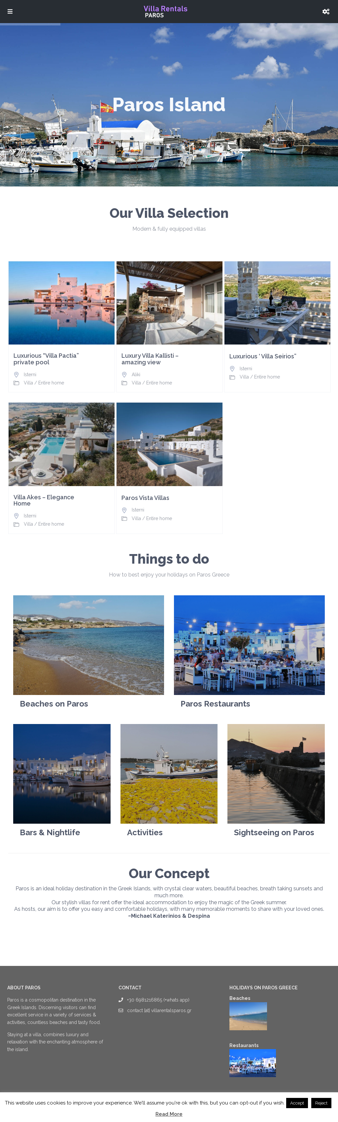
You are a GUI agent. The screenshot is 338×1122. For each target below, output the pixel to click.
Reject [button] (321, 1103)
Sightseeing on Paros (274, 832)
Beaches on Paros (54, 704)
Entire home (51, 382)
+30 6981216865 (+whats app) (158, 1000)
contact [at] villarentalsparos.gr (159, 1010)
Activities (145, 832)
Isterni (30, 374)
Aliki (136, 374)
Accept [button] (297, 1103)
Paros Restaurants (215, 704)
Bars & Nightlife (50, 832)
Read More (169, 1114)
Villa (28, 382)
